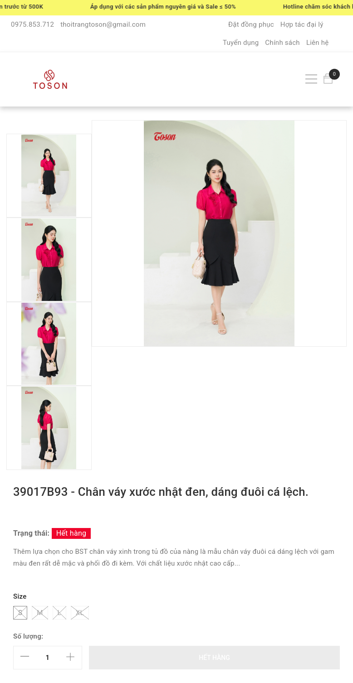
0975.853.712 (32, 24)
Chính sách (282, 43)
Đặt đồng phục (251, 24)
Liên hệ (317, 43)
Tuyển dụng (241, 43)
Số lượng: (28, 636)
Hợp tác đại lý (302, 24)
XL (80, 613)
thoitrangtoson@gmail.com (103, 24)
